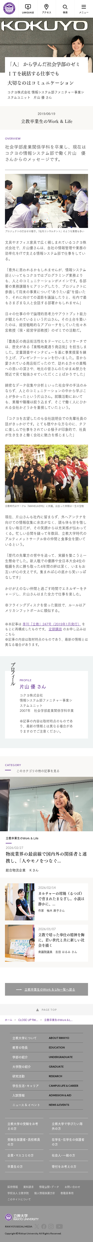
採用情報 (12, 1187)
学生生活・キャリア (47, 1085)
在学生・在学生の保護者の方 (68, 1141)
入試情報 (47, 1095)
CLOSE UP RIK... (28, 1020)
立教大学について (47, 1037)
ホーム (8, 1020)
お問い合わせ (72, 1187)
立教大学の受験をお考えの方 (22, 1126)
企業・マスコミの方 (20, 1155)
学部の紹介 (47, 1057)
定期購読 (55, 629)
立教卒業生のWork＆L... (58, 1020)
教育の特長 (47, 1047)
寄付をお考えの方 (64, 1166)
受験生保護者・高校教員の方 (23, 1141)
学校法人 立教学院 (18, 1193)
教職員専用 (67, 1193)
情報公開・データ (49, 1187)
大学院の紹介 (47, 1066)
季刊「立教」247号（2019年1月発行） (52, 623)
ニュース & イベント (47, 1104)
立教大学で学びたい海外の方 (67, 1126)
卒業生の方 (15, 1166)
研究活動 (47, 1076)
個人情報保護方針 (44, 1193)
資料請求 (28, 1187)
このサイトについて (19, 1199)
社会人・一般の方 (63, 1155)
